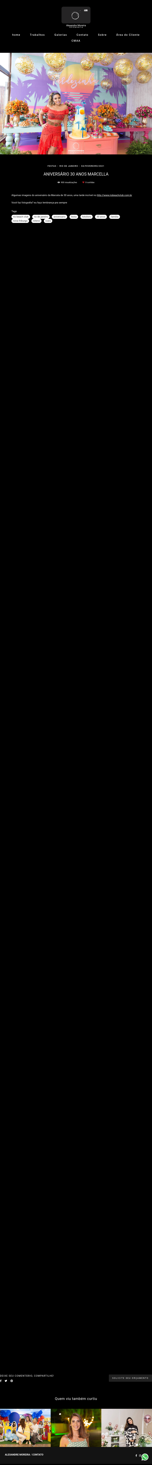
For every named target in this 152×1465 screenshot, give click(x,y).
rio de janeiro (41, 216)
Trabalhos (37, 34)
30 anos (101, 216)
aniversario (59, 216)
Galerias (60, 34)
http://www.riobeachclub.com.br (114, 195)
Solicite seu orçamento (130, 1378)
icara (48, 220)
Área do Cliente (128, 34)
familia (114, 216)
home (16, 34)
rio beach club (20, 216)
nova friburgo (20, 220)
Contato (83, 34)
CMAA (76, 40)
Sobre (102, 34)
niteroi (36, 220)
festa (74, 216)
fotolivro (86, 216)
